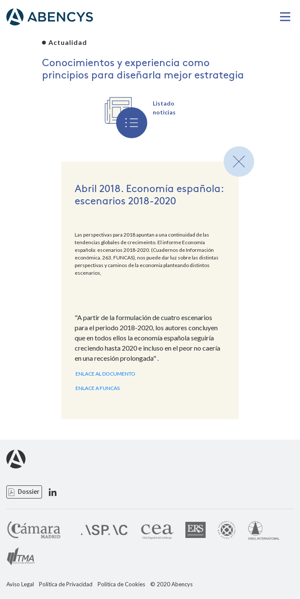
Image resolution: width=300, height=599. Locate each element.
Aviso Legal (20, 584)
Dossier (28, 492)
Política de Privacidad (66, 584)
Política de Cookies (121, 584)
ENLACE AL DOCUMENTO (105, 374)
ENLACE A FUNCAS (98, 388)
